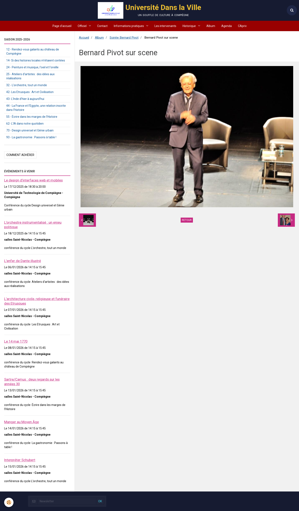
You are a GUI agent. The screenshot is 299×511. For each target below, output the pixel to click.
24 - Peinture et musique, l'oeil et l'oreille (32, 67)
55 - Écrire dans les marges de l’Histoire (31, 116)
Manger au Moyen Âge (21, 422)
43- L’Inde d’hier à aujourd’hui (25, 98)
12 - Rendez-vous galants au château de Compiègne (32, 51)
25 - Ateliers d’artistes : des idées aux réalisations (30, 76)
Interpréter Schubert (19, 460)
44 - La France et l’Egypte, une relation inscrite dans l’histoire (36, 108)
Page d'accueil (62, 26)
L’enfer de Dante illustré (22, 261)
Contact (102, 26)
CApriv (242, 26)
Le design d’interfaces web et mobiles (33, 180)
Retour (187, 220)
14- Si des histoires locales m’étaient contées (35, 60)
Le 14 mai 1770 (15, 341)
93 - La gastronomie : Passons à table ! (31, 137)
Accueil (84, 37)
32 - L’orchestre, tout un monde (26, 85)
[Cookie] (8, 502)
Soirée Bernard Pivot (124, 37)
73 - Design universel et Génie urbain (30, 130)
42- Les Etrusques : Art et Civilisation (30, 92)
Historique (189, 26)
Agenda (226, 26)
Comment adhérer (20, 155)
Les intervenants (165, 26)
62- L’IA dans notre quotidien (25, 123)
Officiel (82, 26)
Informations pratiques (129, 26)
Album (210, 26)
